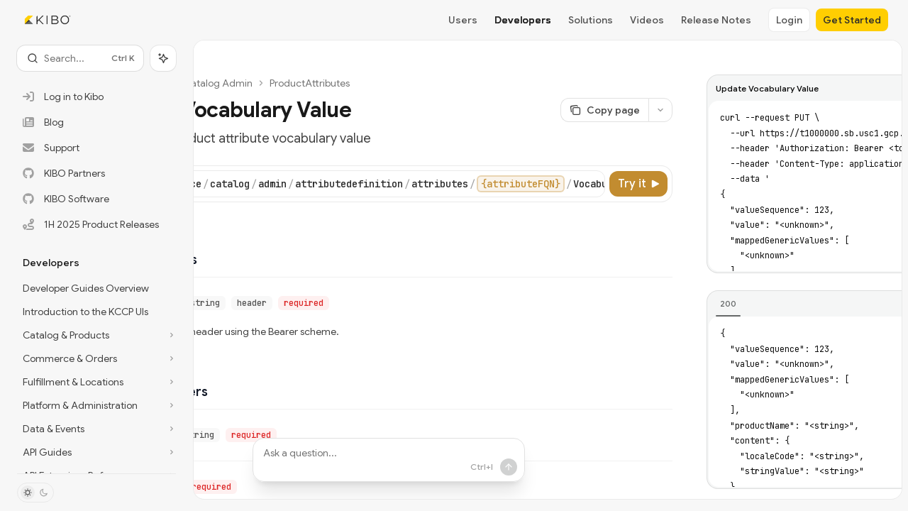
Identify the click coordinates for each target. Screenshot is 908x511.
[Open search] (80, 58)
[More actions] (660, 110)
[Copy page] (604, 110)
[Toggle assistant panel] (163, 58)
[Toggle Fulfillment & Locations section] (96, 381)
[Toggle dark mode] (35, 492)
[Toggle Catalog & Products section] (96, 335)
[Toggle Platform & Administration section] (96, 405)
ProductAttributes (310, 83)
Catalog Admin (218, 83)
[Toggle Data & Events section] (96, 428)
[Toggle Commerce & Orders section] (96, 358)
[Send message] (508, 467)
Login (789, 19)
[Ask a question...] (388, 460)
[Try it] (638, 184)
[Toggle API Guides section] (96, 452)
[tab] (728, 303)
